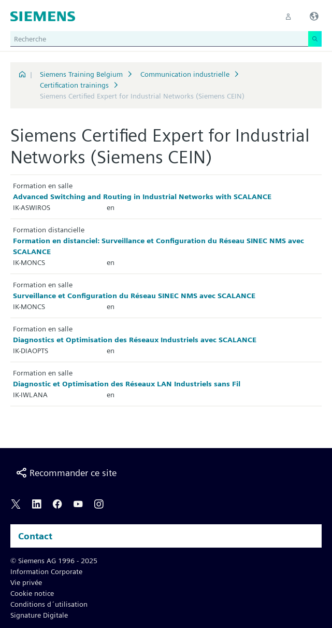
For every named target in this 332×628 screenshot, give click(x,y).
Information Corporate (46, 571)
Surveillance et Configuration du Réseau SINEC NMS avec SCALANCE (134, 295)
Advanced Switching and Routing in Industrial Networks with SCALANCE (142, 196)
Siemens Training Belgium (81, 74)
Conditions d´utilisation (49, 604)
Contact (35, 536)
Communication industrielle (184, 74)
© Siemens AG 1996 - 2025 (53, 560)
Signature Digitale (39, 615)
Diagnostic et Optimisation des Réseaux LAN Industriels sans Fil (126, 384)
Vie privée (26, 582)
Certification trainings (74, 85)
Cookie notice (32, 593)
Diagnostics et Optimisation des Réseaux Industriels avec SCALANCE (134, 340)
